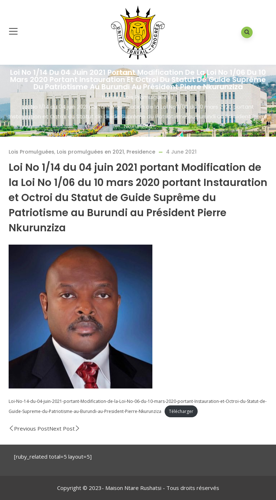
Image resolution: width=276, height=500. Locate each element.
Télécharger (181, 411)
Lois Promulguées (147, 97)
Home (110, 97)
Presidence (140, 151)
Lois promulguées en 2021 (90, 151)
